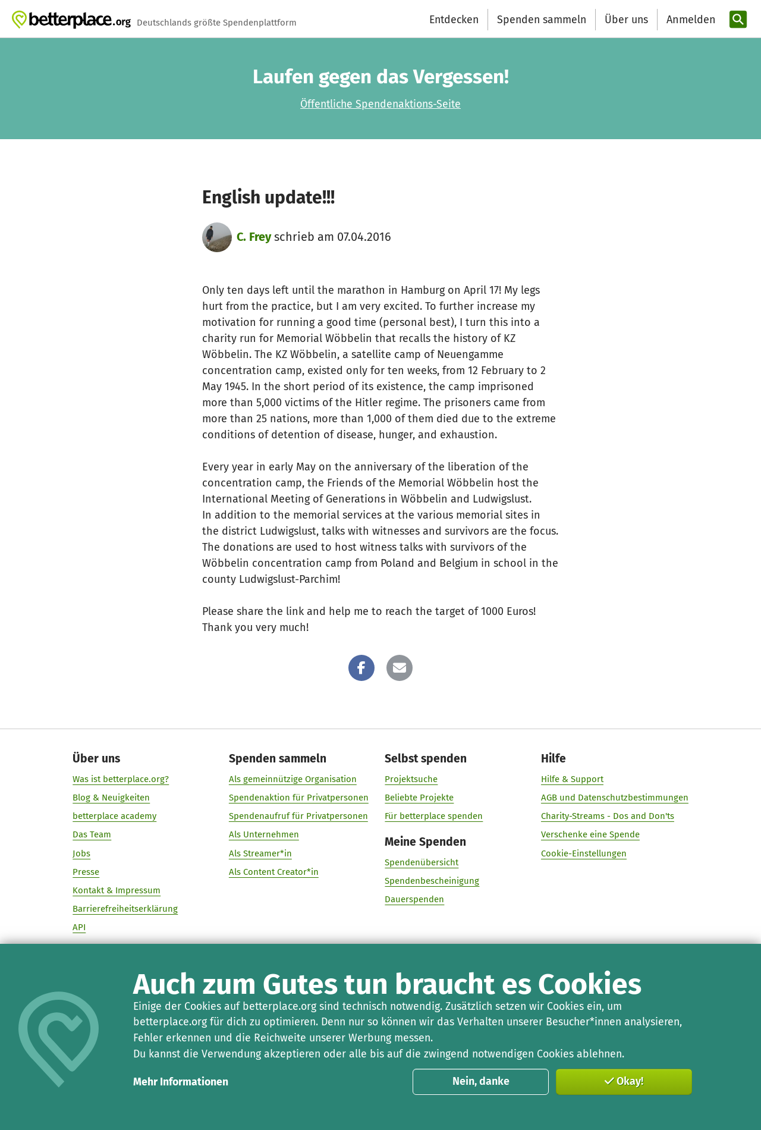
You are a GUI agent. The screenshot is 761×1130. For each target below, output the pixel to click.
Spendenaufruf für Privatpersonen (298, 816)
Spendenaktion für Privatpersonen (299, 797)
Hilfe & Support (572, 779)
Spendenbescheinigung (432, 881)
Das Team (92, 835)
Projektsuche (411, 779)
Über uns (626, 19)
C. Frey (254, 237)
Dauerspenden (414, 899)
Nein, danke (481, 1081)
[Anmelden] (690, 20)
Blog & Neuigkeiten (111, 797)
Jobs (81, 853)
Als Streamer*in (260, 853)
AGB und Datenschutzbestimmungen (614, 797)
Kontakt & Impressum (117, 890)
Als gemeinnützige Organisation (293, 779)
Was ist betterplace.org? (121, 779)
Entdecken (454, 19)
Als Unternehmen (264, 835)
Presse (86, 872)
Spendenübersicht (421, 863)
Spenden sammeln (541, 19)
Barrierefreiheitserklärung (125, 908)
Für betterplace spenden (434, 816)
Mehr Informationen (180, 1081)
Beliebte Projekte (419, 797)
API (79, 927)
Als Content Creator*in (274, 872)
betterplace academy (114, 816)
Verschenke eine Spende (590, 835)
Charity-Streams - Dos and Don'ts (607, 816)
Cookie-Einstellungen (584, 853)
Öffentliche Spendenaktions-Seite (380, 104)
